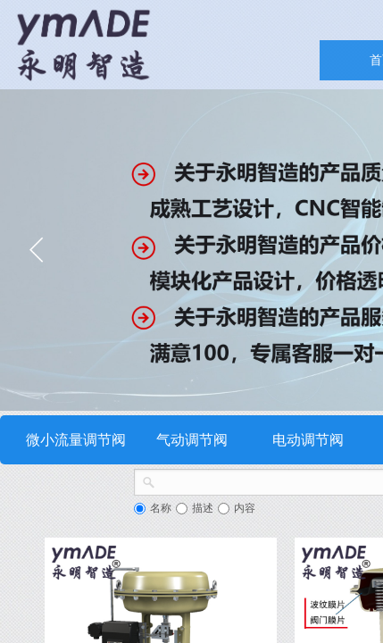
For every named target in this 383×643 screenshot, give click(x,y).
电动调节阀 (308, 439)
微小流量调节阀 (76, 439)
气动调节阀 (192, 439)
